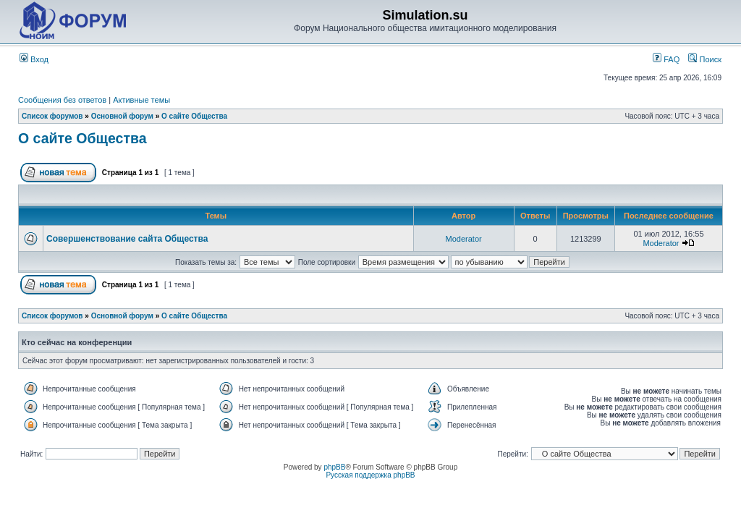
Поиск (704, 59)
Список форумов (52, 116)
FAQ (666, 59)
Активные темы (141, 100)
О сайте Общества (194, 116)
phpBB (334, 467)
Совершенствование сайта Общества (127, 239)
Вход (34, 59)
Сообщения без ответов (62, 100)
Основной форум (122, 116)
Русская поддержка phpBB (370, 475)
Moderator (464, 238)
